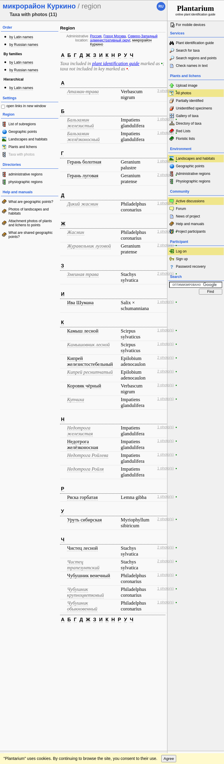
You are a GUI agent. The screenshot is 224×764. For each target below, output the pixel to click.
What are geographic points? (30, 202)
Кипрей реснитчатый (90, 372)
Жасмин (75, 232)
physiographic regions (25, 182)
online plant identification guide (196, 10)
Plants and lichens (22, 147)
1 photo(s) (165, 119)
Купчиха (75, 399)
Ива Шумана (80, 302)
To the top (157, 633)
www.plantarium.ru (196, 633)
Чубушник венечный (88, 575)
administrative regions (25, 174)
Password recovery (191, 266)
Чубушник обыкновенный (82, 606)
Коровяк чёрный (84, 386)
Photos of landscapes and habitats (28, 211)
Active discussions (190, 201)
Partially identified (189, 101)
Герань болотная (84, 162)
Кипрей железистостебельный (90, 361)
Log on (181, 251)
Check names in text (192, 66)
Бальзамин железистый (80, 122)
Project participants (191, 231)
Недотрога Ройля (85, 469)
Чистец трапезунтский (83, 564)
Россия (96, 36)
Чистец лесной (82, 548)
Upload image (186, 85)
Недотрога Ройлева (87, 455)
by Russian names (23, 45)
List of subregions (22, 124)
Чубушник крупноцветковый (85, 592)
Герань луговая (82, 175)
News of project (188, 216)
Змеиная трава (83, 274)
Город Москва (115, 36)
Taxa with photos (21, 154)
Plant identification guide (195, 43)
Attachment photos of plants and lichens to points (30, 223)
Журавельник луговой (89, 246)
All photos (183, 93)
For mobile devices (190, 25)
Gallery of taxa (187, 116)
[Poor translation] (21, 675)
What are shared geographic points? (30, 235)
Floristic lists (185, 139)
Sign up (182, 259)
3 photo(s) (165, 91)
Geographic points (22, 132)
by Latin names (21, 37)
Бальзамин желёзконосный (83, 136)
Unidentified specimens (194, 108)
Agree (169, 645)
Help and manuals (190, 224)
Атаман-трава (83, 91)
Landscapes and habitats (27, 139)
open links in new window (26, 106)
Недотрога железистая (80, 430)
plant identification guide (115, 63)
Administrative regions (193, 174)
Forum (181, 209)
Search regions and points (196, 58)
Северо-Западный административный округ (124, 38)
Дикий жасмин (82, 204)
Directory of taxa (188, 123)
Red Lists (183, 131)
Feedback (40, 633)
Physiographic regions (193, 181)
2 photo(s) (165, 175)
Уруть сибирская (84, 520)
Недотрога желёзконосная (82, 444)
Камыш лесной (82, 331)
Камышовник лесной (88, 344)
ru (160, 6)
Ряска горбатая (82, 497)
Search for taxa (188, 50)
